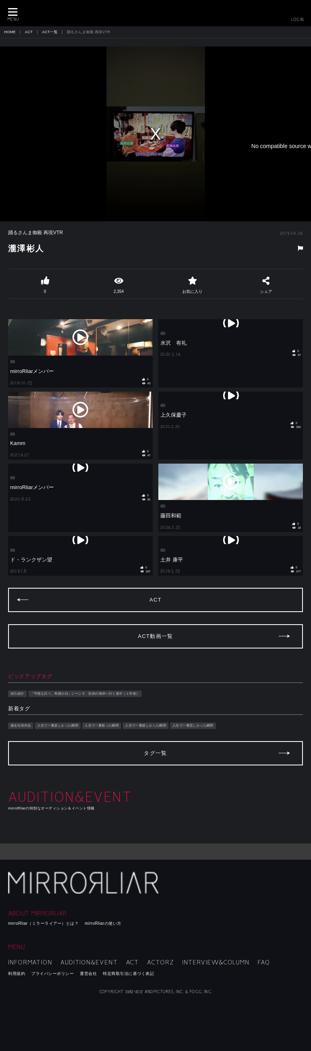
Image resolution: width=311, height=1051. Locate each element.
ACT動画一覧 (155, 636)
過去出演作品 (21, 725)
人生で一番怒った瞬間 (102, 725)
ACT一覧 (50, 32)
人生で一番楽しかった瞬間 (57, 725)
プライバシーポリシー (52, 973)
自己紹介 (17, 693)
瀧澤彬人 (26, 248)
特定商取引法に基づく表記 (128, 973)
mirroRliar (85, 883)
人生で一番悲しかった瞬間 (193, 725)
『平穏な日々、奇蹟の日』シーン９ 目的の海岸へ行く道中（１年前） (85, 693)
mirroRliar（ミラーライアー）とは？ (43, 923)
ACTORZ (160, 962)
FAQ (264, 962)
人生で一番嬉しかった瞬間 (145, 725)
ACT (29, 32)
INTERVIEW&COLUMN (215, 962)
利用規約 (16, 973)
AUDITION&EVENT (89, 962)
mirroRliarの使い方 (103, 923)
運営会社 (88, 973)
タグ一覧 (155, 753)
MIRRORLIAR (155, 13)
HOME (10, 32)
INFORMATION (30, 962)
